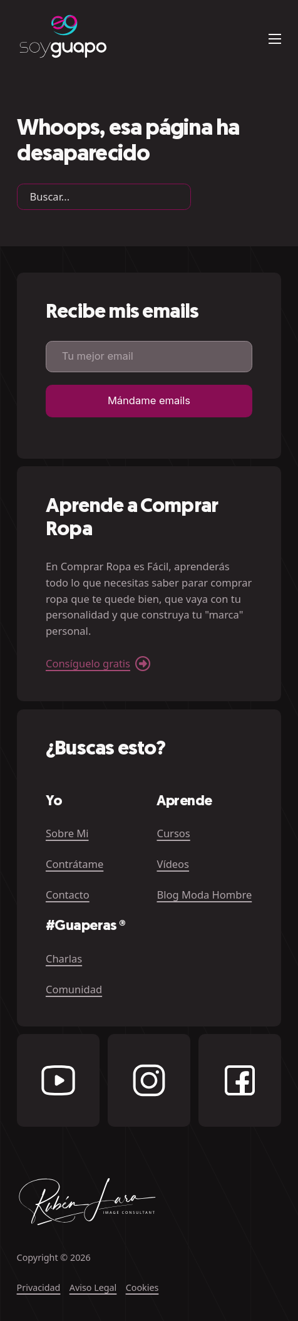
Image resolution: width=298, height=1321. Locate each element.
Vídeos (173, 864)
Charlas (64, 958)
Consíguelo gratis (88, 663)
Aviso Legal (93, 1287)
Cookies (142, 1287)
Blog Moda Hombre (204, 894)
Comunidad (74, 989)
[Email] (149, 356)
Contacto (68, 894)
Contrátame (74, 864)
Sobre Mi (67, 833)
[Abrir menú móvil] (275, 39)
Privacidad (39, 1287)
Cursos (173, 833)
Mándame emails (149, 400)
